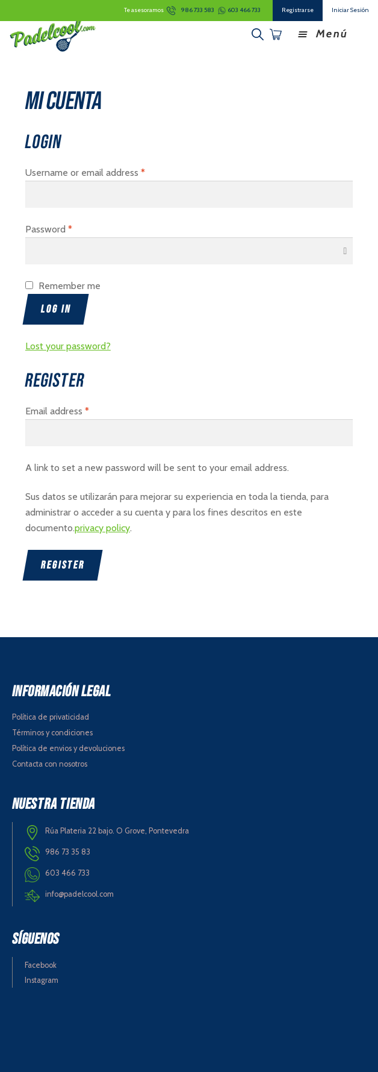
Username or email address (85, 172)
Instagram (41, 980)
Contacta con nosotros (49, 763)
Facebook (41, 965)
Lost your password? (68, 346)
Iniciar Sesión (350, 10)
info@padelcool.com (79, 894)
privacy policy (102, 528)
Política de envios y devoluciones (68, 748)
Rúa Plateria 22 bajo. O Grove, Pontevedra (117, 830)
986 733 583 (197, 10)
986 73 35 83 (67, 851)
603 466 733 (244, 10)
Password (48, 229)
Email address (57, 411)
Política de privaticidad (50, 716)
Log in (56, 309)
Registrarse (298, 10)
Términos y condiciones (52, 732)
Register (63, 565)
